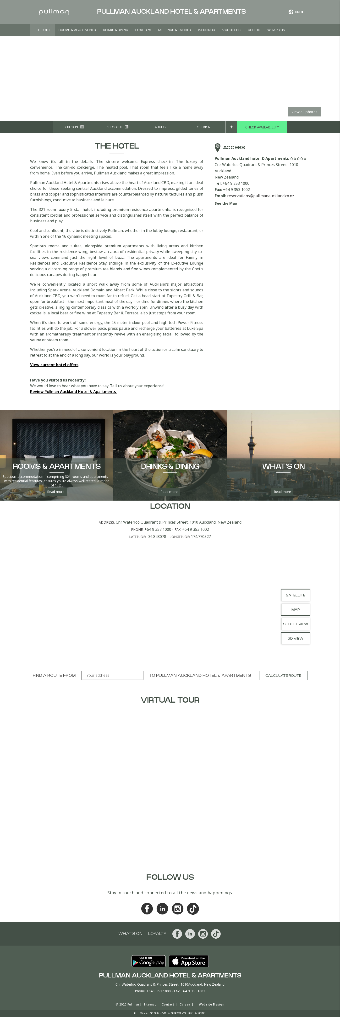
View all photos (304, 111)
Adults (160, 127)
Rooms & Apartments (77, 30)
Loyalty (157, 934)
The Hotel (42, 30)
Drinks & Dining (115, 30)
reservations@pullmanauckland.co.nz (260, 195)
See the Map (226, 203)
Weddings (206, 30)
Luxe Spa (143, 30)
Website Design (211, 1004)
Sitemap (149, 1004)
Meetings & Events (174, 30)
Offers (254, 30)
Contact (168, 1004)
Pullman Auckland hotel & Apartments (203, 675)
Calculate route (283, 675)
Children (203, 127)
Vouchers (231, 30)
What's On (276, 30)
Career (185, 1004)
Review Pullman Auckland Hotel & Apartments (73, 391)
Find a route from (54, 675)
